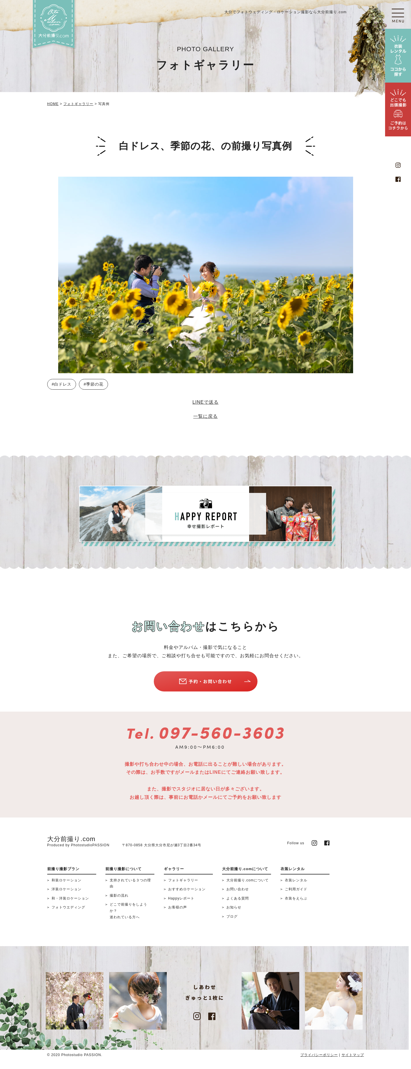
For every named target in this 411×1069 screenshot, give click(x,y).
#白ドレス (62, 384)
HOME (53, 104)
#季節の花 (93, 384)
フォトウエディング (68, 907)
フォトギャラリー (78, 104)
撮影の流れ (119, 895)
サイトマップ (353, 1055)
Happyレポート (181, 898)
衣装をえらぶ (296, 898)
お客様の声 (177, 907)
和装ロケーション (67, 880)
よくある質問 (237, 898)
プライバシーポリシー (319, 1055)
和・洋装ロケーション (70, 898)
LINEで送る (205, 402)
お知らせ (233, 907)
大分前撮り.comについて (247, 880)
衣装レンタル (296, 880)
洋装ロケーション (67, 889)
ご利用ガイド (296, 889)
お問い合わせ (237, 889)
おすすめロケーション (187, 889)
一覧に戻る (205, 416)
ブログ (232, 916)
